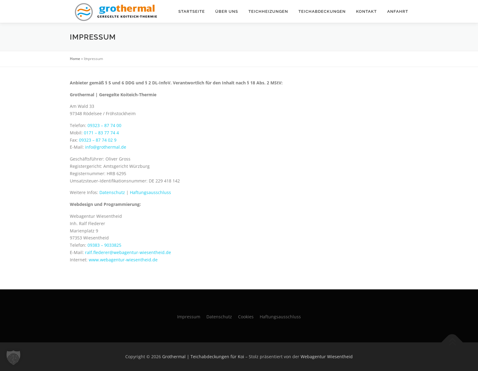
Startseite (191, 11)
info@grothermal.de (105, 147)
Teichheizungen (268, 11)
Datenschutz (112, 192)
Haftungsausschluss (150, 192)
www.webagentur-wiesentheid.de (123, 260)
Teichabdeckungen (322, 11)
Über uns (226, 11)
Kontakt (366, 11)
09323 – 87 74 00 (104, 125)
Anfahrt (397, 11)
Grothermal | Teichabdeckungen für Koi (203, 356)
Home (75, 58)
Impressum (188, 317)
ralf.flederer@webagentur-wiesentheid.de (128, 252)
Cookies (246, 317)
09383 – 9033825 (104, 245)
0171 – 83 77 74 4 (101, 133)
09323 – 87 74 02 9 (97, 140)
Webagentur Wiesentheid (327, 356)
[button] (13, 357)
